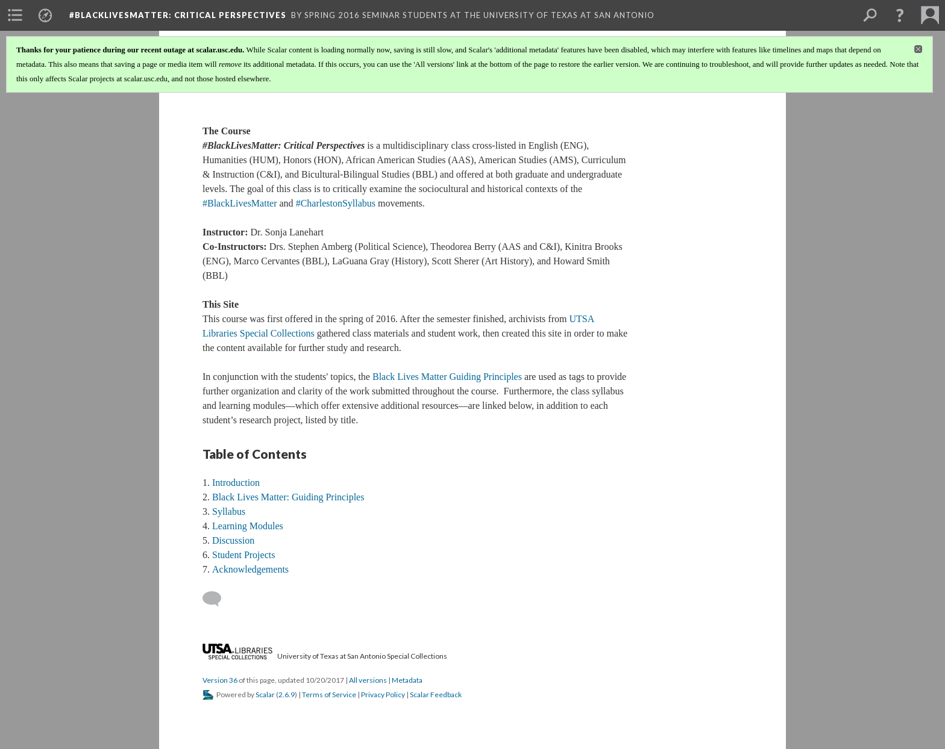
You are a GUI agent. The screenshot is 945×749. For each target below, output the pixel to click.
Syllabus (228, 511)
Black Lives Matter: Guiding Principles (288, 497)
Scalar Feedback (436, 694)
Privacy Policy (383, 694)
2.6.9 (286, 694)
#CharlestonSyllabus (335, 203)
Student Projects (243, 555)
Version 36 (219, 680)
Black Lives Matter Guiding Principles (447, 376)
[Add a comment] (217, 599)
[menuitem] (15, 15)
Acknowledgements (250, 569)
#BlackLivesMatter (239, 203)
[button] (900, 15)
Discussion (233, 540)
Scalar (265, 694)
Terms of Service (329, 694)
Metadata (407, 680)
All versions (368, 680)
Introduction (236, 482)
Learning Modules (247, 526)
